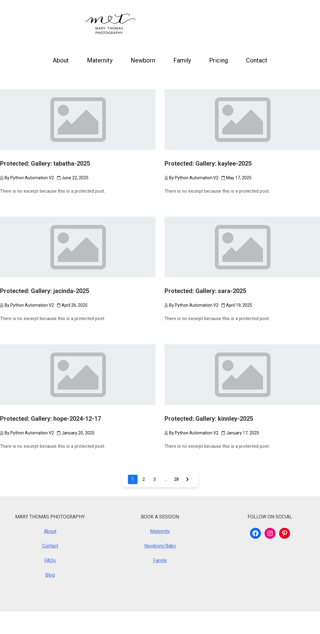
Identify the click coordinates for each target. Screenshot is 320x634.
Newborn (143, 60)
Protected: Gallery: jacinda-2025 (44, 291)
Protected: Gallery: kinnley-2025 (209, 418)
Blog (50, 575)
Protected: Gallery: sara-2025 (205, 291)
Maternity (99, 60)
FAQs (50, 560)
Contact (256, 60)
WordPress (39, 623)
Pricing (218, 60)
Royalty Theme (114, 623)
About (61, 60)
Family (182, 60)
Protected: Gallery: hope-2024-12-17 (50, 418)
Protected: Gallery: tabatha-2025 (45, 163)
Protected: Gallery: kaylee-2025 (208, 163)
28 (176, 479)
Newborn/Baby (160, 546)
